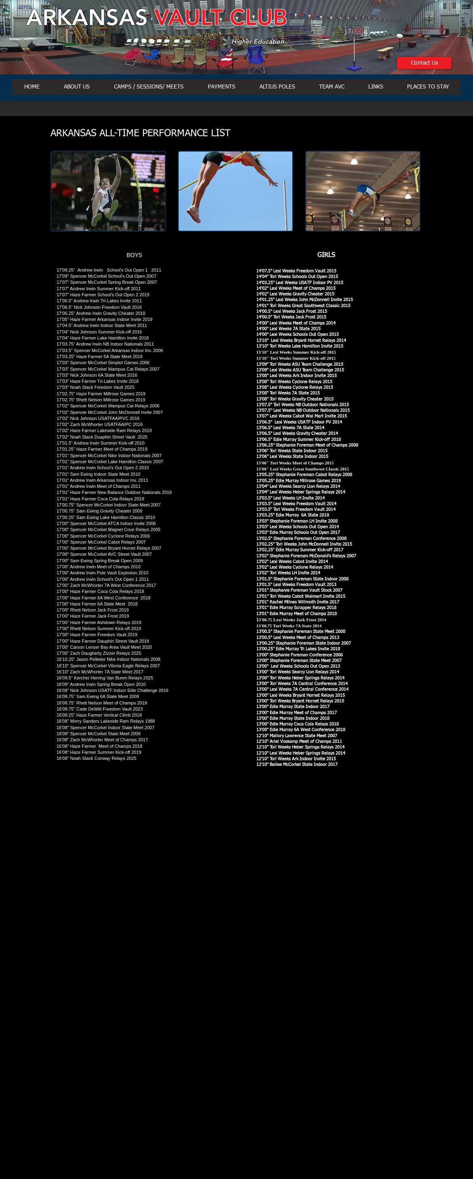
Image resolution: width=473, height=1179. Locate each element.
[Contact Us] (424, 63)
